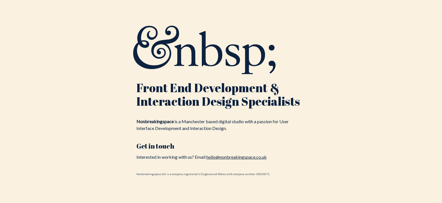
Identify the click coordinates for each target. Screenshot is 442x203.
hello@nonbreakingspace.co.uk (236, 157)
